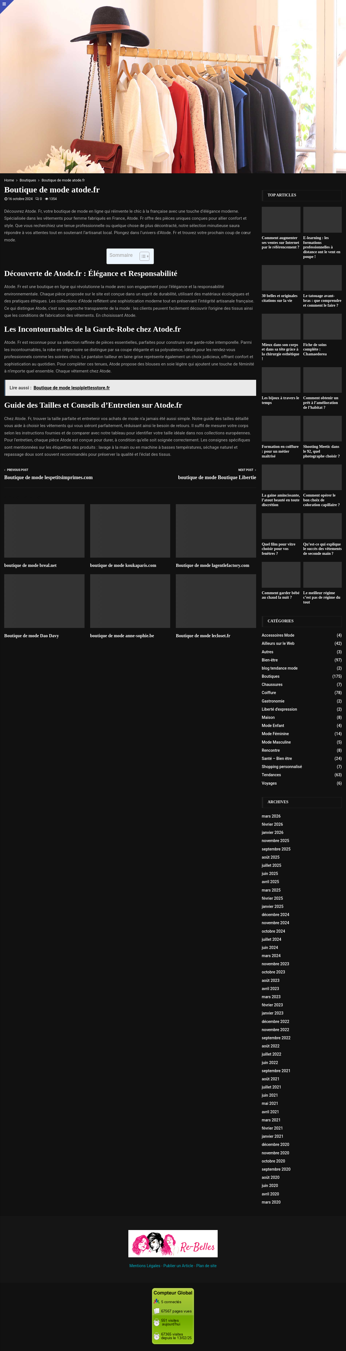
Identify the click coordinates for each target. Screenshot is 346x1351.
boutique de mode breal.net (30, 565)
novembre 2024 (275, 923)
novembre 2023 (275, 964)
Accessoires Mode (278, 635)
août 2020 (270, 1177)
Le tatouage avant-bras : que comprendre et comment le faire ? (322, 301)
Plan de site (206, 1266)
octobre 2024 (273, 931)
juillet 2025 (271, 865)
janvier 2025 (272, 906)
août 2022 (270, 1046)
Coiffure (269, 692)
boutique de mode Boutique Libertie (217, 477)
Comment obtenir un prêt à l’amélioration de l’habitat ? (320, 403)
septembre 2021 (276, 1071)
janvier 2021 (272, 1136)
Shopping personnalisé (282, 766)
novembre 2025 (275, 840)
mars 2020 (271, 1202)
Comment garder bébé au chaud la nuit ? (280, 595)
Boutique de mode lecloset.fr (203, 635)
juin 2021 (270, 1095)
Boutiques (270, 676)
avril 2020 (270, 1194)
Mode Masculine (276, 742)
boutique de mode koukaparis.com (123, 565)
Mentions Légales (144, 1266)
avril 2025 (270, 881)
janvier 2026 (272, 832)
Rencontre (271, 750)
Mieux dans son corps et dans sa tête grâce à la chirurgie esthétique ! (280, 352)
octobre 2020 (273, 1161)
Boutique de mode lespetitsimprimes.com (48, 477)
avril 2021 (270, 1112)
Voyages (269, 783)
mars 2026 (271, 816)
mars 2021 (271, 1120)
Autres (267, 652)
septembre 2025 (276, 849)
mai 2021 (270, 1103)
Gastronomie (273, 701)
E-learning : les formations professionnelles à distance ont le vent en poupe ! (321, 247)
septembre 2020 (276, 1169)
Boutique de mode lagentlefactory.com (212, 565)
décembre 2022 (275, 1021)
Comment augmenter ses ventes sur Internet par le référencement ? (280, 243)
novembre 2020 (275, 1153)
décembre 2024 (275, 914)
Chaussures (272, 684)
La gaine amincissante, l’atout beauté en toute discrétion (281, 500)
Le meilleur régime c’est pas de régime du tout (321, 598)
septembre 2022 (276, 1038)
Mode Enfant (273, 725)
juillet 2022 (271, 1054)
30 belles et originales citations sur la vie (279, 298)
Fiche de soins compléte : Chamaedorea (315, 349)
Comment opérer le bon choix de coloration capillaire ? (321, 500)
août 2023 (270, 980)
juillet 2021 (271, 1087)
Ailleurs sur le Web (278, 643)
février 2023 (272, 1005)
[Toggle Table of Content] (141, 256)
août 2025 (270, 857)
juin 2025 (270, 873)
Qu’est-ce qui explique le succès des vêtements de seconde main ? (322, 549)
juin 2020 (270, 1185)
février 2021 (272, 1128)
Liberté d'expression (279, 709)
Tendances (271, 775)
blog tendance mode (280, 668)
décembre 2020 (275, 1144)
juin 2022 (270, 1062)
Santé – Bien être (277, 758)
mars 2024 (271, 955)
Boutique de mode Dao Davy (31, 635)
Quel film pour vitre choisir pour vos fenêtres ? (278, 549)
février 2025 (272, 898)
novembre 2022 (275, 1029)
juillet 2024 (271, 939)
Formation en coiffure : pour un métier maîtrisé (280, 451)
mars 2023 (271, 997)
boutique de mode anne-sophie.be (122, 635)
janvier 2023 (272, 1013)
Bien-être (270, 660)
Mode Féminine (275, 733)
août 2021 (270, 1079)
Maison (268, 717)
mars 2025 (271, 890)
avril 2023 (270, 988)
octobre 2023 (273, 972)
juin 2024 (270, 947)
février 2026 (272, 824)
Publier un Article (178, 1266)
